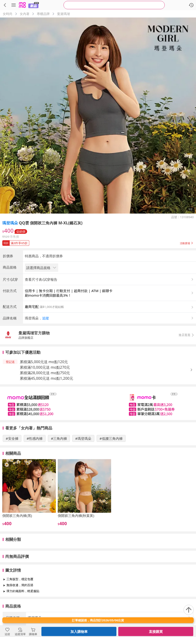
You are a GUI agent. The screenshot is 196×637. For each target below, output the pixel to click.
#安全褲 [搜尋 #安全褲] (12, 438)
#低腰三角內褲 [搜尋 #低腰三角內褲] (111, 438)
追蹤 (45, 318)
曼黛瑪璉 (63, 14)
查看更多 (98, 601)
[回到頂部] (189, 610)
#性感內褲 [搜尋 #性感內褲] (35, 438)
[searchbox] (114, 5)
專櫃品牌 (43, 14)
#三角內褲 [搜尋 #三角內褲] (59, 438)
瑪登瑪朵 (10, 223)
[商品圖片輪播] (98, 115)
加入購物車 (79, 631)
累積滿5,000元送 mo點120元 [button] (44, 361)
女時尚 (7, 14)
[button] (98, 242)
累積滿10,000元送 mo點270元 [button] (45, 367)
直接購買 (156, 631)
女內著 (24, 14)
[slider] (98, 403)
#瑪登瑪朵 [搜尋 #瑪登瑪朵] (83, 438)
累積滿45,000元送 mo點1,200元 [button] (46, 378)
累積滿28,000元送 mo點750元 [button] (45, 372)
